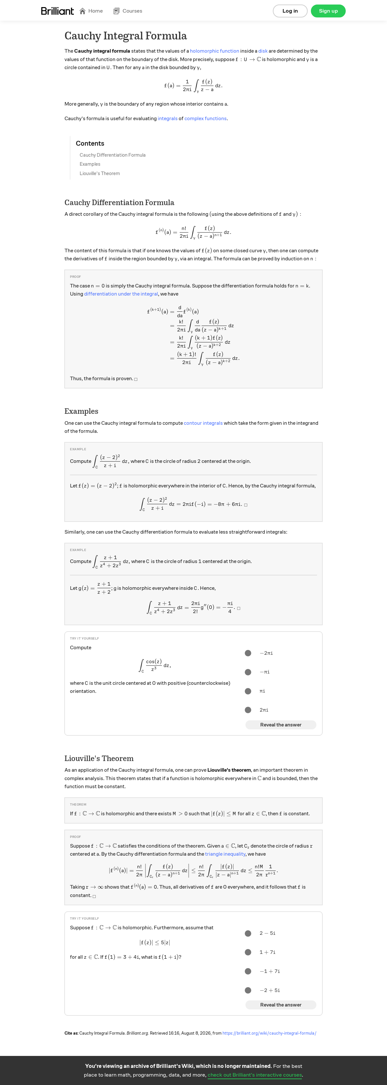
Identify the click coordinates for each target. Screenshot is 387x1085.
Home (91, 10)
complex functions (205, 118)
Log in (290, 10)
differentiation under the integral (121, 294)
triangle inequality (225, 854)
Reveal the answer (281, 725)
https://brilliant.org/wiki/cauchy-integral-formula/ (270, 1033)
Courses (127, 10)
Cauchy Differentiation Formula (113, 155)
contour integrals (203, 423)
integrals (168, 118)
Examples (90, 164)
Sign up (328, 10)
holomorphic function (214, 51)
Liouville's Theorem (100, 173)
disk (263, 51)
